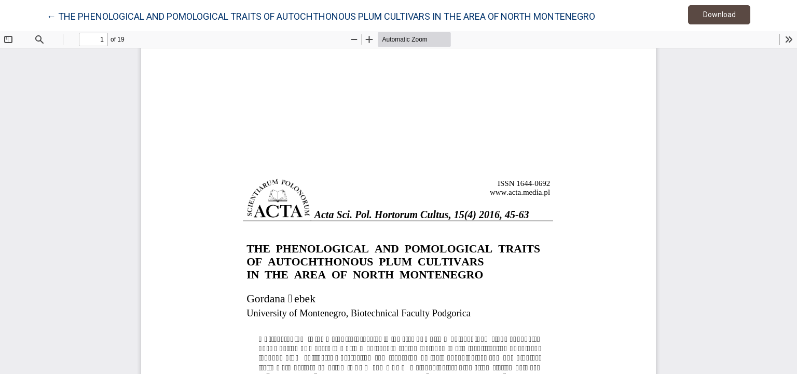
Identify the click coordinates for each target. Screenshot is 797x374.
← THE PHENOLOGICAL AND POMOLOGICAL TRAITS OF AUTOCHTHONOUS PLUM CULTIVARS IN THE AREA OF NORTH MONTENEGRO (321, 15)
